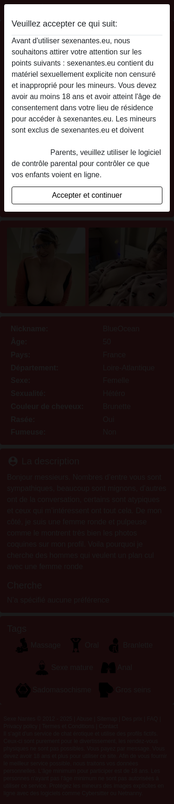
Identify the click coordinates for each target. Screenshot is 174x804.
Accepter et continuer (87, 195)
